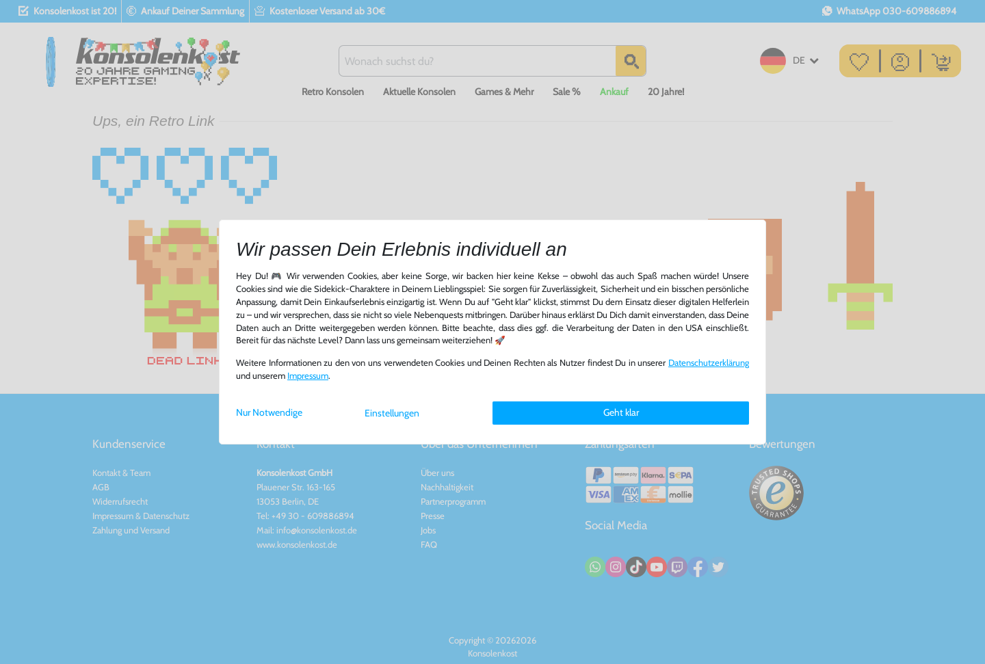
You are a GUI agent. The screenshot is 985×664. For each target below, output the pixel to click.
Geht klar (621, 412)
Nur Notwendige (269, 412)
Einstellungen (392, 413)
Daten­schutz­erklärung (708, 363)
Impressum (307, 376)
